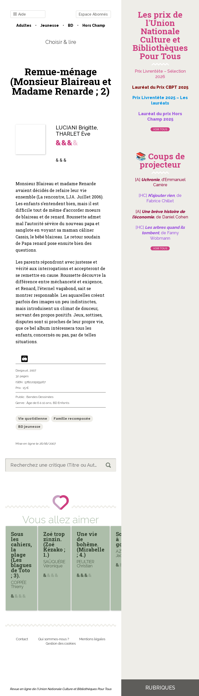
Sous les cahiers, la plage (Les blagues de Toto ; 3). (21, 554)
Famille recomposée (72, 419)
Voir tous (160, 129)
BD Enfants (61, 403)
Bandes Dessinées (39, 397)
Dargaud (22, 370)
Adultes (23, 25)
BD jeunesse (29, 427)
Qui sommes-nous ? (53, 639)
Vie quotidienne (32, 419)
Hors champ (93, 25)
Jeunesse (49, 25)
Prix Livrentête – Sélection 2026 (160, 74)
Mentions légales (92, 639)
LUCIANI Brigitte (76, 128)
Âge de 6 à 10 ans (38, 403)
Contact (22, 639)
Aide (19, 14)
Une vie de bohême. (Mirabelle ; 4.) (90, 544)
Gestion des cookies (61, 643)
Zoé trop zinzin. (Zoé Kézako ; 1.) (54, 544)
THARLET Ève (73, 134)
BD (70, 25)
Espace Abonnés (93, 14)
